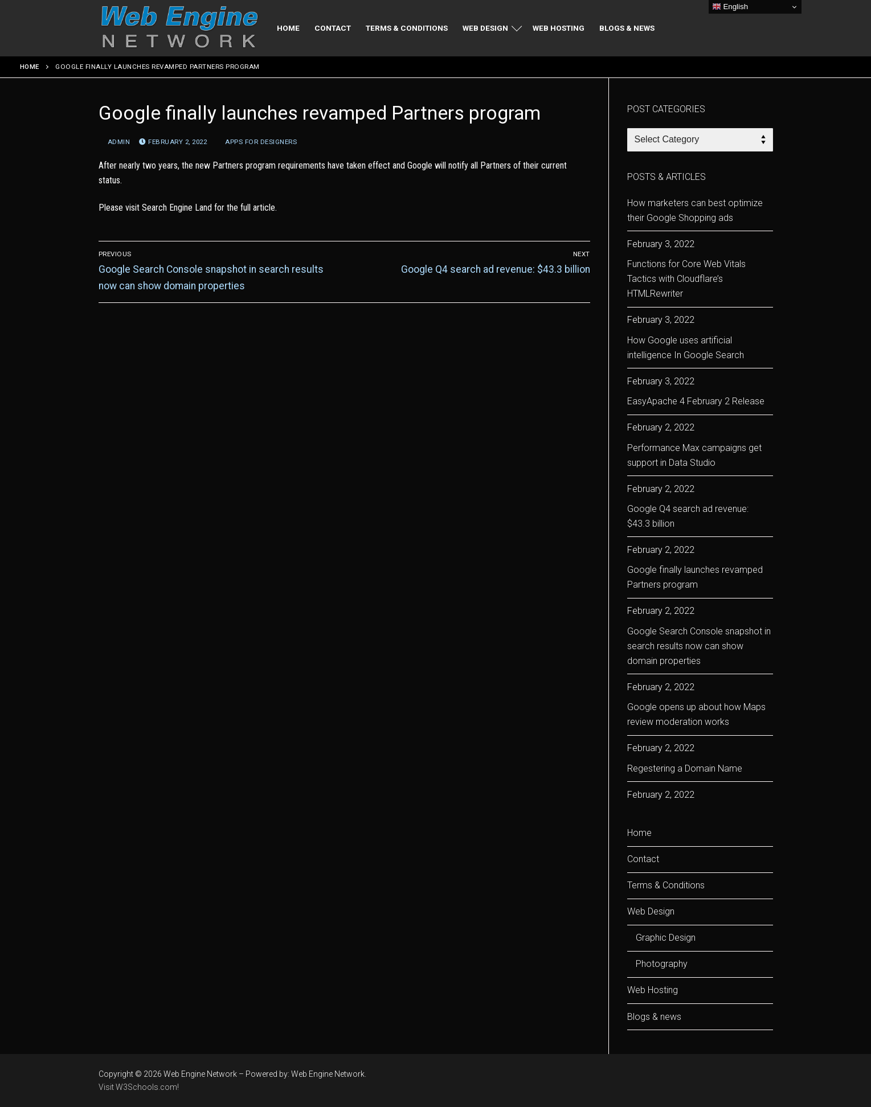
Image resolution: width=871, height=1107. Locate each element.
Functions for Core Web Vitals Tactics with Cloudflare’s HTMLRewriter (686, 279)
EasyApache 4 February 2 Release (695, 401)
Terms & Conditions (666, 885)
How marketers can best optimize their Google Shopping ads (695, 210)
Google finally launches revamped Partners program (695, 577)
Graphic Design (666, 937)
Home (29, 67)
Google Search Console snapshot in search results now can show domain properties (699, 646)
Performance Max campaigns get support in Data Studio (694, 455)
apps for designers (256, 142)
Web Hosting (652, 990)
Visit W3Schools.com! (139, 1087)
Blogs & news (654, 1016)
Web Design (652, 911)
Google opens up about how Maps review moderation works (696, 714)
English (730, 6)
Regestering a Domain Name (684, 768)
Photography (662, 963)
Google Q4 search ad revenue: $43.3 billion (688, 516)
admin (114, 142)
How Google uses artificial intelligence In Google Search (685, 347)
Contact (643, 859)
